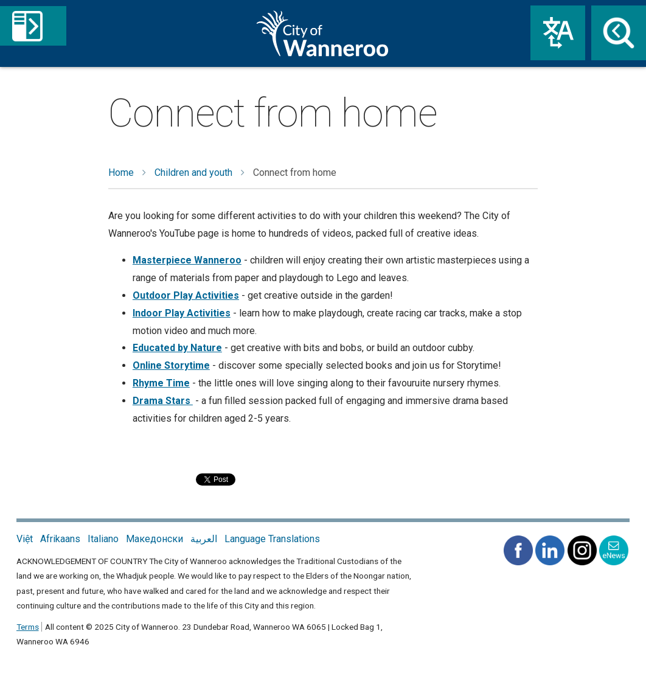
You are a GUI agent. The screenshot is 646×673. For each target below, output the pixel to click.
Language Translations (272, 539)
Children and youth (193, 172)
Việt (24, 539)
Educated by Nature (177, 348)
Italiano (103, 539)
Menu (84, 33)
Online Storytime (171, 365)
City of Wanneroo (323, 33)
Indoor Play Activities (182, 313)
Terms (27, 627)
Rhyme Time (161, 383)
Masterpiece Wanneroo (187, 260)
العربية (203, 539)
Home (121, 172)
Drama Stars (163, 400)
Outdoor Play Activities (186, 295)
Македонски (154, 539)
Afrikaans (60, 539)
